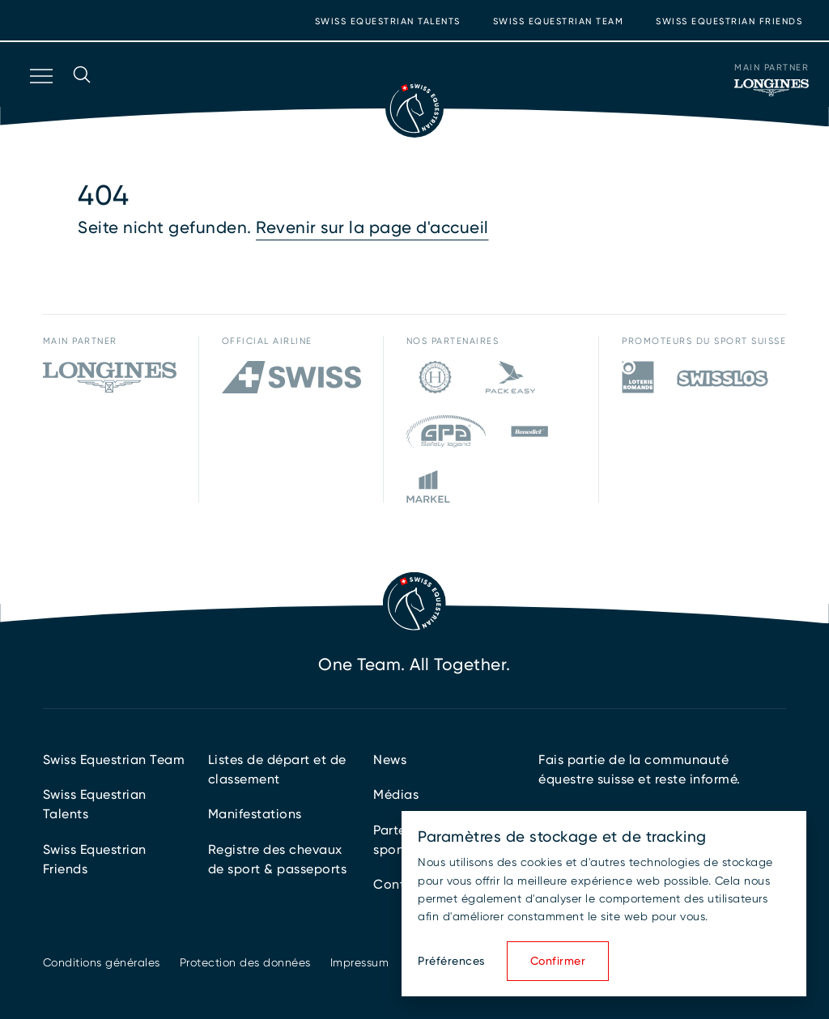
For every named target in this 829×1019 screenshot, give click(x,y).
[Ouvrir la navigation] (39, 97)
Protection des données (245, 962)
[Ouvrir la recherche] (81, 97)
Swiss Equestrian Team (558, 21)
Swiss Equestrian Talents (388, 21)
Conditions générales (101, 962)
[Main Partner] (771, 87)
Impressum (359, 962)
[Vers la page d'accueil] (414, 108)
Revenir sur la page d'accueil (372, 227)
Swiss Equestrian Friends (729, 21)
